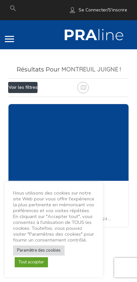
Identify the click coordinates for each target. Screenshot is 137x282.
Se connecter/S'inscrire (103, 10)
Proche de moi (43, 102)
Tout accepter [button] (31, 262)
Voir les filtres (23, 87)
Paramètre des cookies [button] (39, 250)
